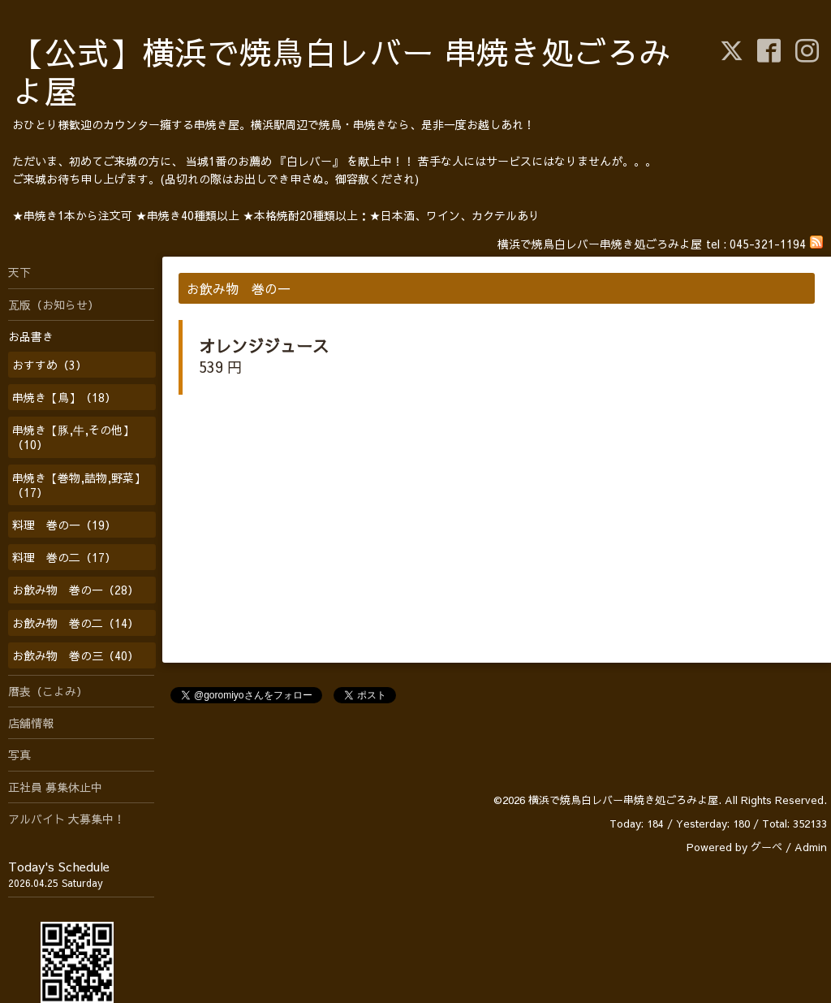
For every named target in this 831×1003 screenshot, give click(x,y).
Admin (810, 847)
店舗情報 (31, 723)
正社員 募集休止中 (55, 787)
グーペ (766, 847)
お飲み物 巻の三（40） (75, 655)
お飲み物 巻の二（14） (75, 623)
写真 (19, 754)
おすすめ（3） (49, 365)
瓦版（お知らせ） (53, 304)
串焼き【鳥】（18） (64, 397)
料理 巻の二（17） (64, 557)
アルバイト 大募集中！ (66, 819)
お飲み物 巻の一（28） (75, 589)
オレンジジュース (264, 346)
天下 (19, 272)
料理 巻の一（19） (64, 525)
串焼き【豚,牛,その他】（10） (73, 437)
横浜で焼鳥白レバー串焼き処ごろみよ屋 (623, 800)
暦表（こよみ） (48, 691)
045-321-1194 (768, 244)
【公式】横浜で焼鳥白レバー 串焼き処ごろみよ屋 (341, 71)
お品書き (31, 336)
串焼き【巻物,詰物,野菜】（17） (78, 484)
